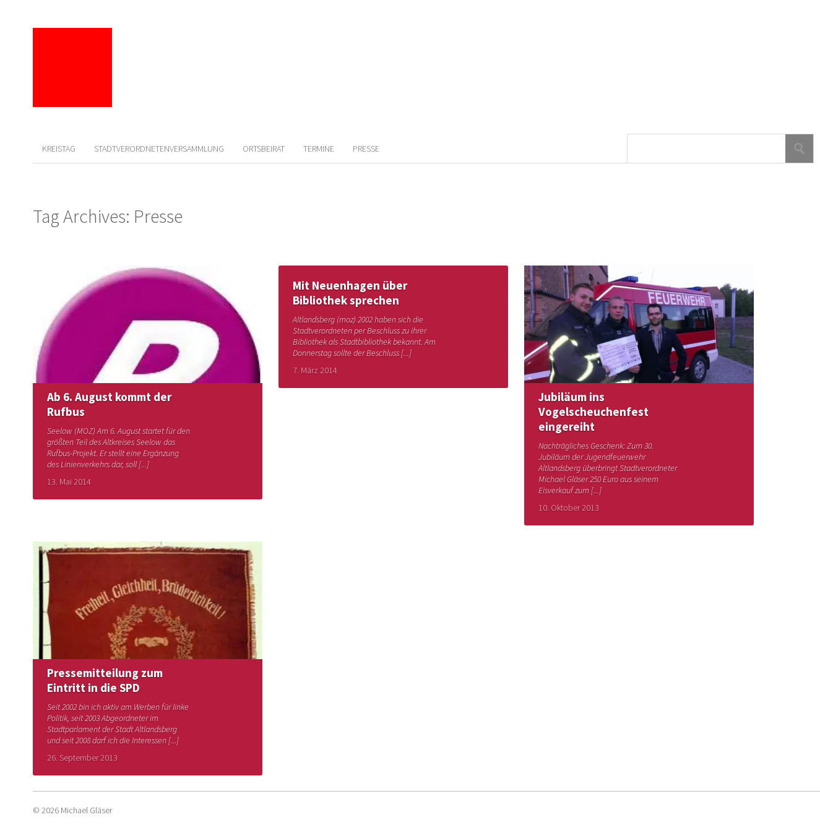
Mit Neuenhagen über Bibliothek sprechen (350, 293)
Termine (318, 148)
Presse (366, 148)
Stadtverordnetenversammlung (159, 148)
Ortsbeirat (264, 148)
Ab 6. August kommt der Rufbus (109, 404)
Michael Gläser (86, 810)
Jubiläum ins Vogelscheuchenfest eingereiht (593, 411)
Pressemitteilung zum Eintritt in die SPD (105, 680)
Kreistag (59, 148)
